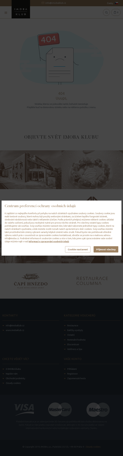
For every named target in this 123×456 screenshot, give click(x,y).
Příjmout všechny (106, 249)
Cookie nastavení (78, 249)
